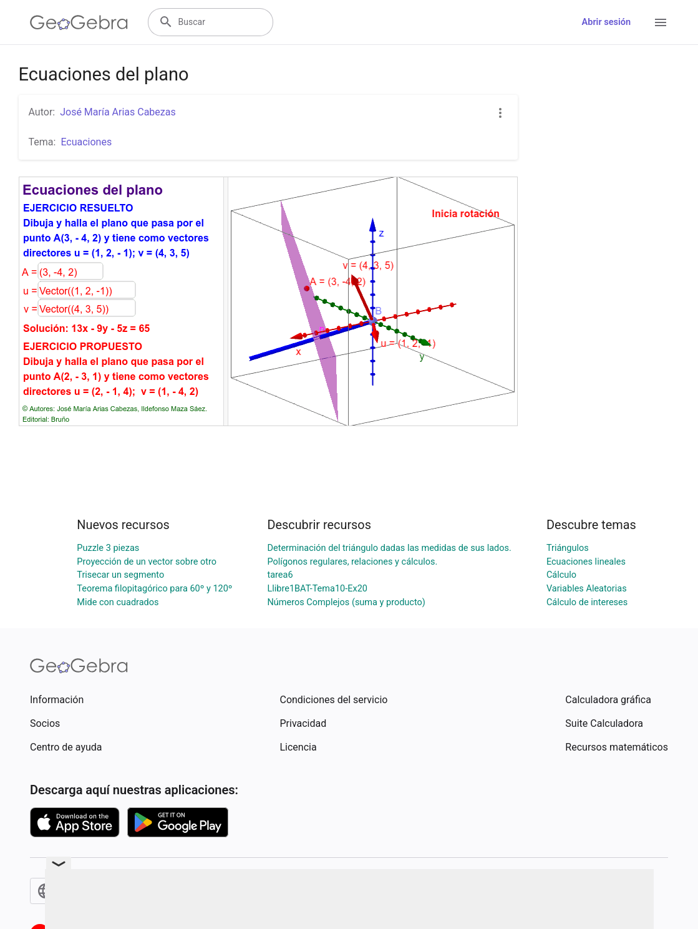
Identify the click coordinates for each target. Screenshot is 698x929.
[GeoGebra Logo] (79, 22)
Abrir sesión (606, 22)
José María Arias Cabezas (118, 112)
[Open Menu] (660, 22)
